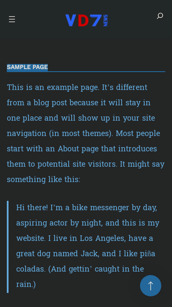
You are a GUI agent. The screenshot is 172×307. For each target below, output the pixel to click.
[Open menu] (12, 19)
